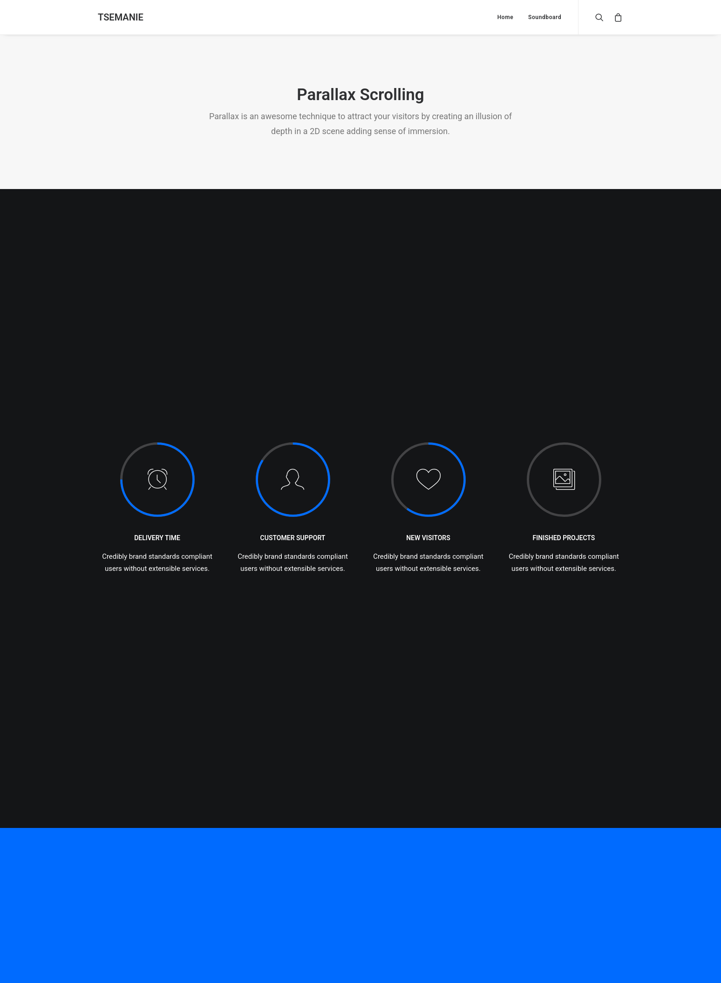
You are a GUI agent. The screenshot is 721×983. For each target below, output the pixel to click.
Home (505, 17)
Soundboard (544, 17)
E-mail (289, 831)
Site (462, 831)
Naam (109, 831)
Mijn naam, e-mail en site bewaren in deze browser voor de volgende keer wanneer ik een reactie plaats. (251, 878)
